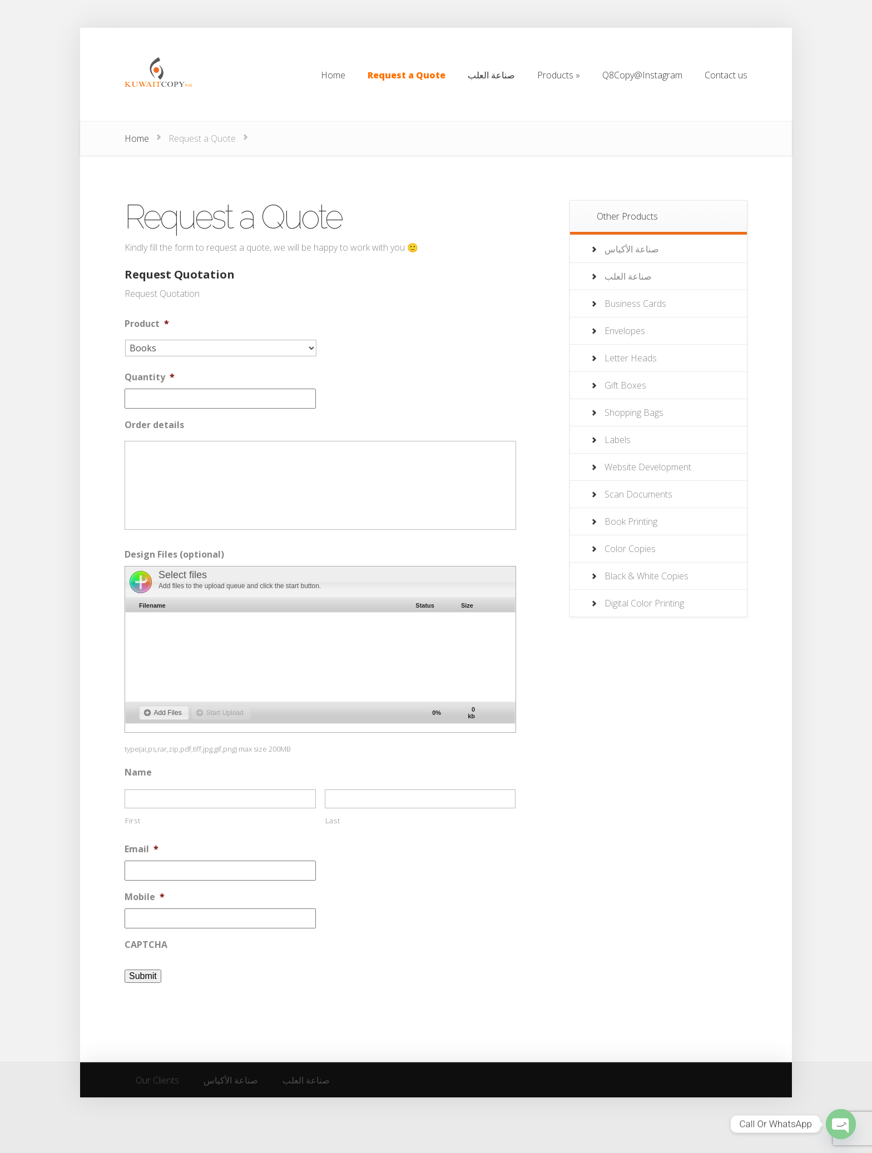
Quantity (150, 377)
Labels (618, 440)
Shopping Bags (634, 412)
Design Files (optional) (174, 554)
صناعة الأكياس (632, 249)
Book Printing (631, 521)
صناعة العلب (628, 276)
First (132, 821)
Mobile (145, 897)
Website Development (648, 467)
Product (147, 324)
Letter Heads (631, 358)
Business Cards (635, 303)
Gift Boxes (625, 385)
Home (137, 138)
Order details (154, 425)
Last (332, 821)
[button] (164, 712)
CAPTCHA (146, 945)
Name (138, 772)
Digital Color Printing (644, 603)
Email (141, 849)
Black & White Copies (646, 576)
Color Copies (630, 549)
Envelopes (625, 331)
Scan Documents (638, 494)
